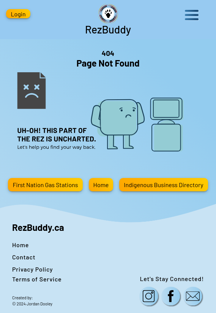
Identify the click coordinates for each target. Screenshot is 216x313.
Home (101, 184)
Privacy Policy (32, 269)
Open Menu (192, 15)
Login (18, 13)
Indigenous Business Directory (163, 184)
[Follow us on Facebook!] (171, 297)
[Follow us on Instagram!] (149, 297)
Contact (23, 257)
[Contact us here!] (193, 297)
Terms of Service (36, 279)
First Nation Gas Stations (45, 184)
